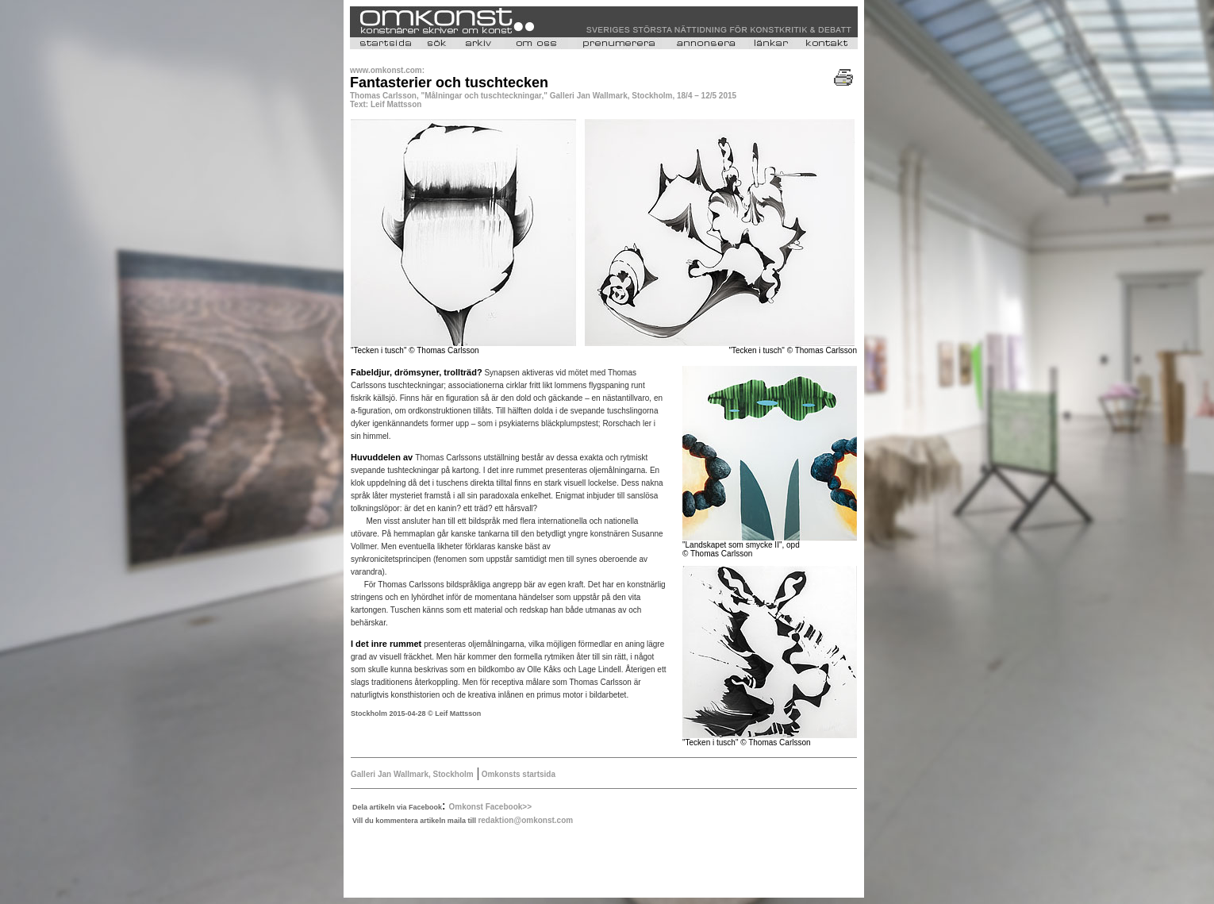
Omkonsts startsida (517, 774)
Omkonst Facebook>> (490, 806)
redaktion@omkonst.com (525, 820)
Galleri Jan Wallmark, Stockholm (412, 774)
